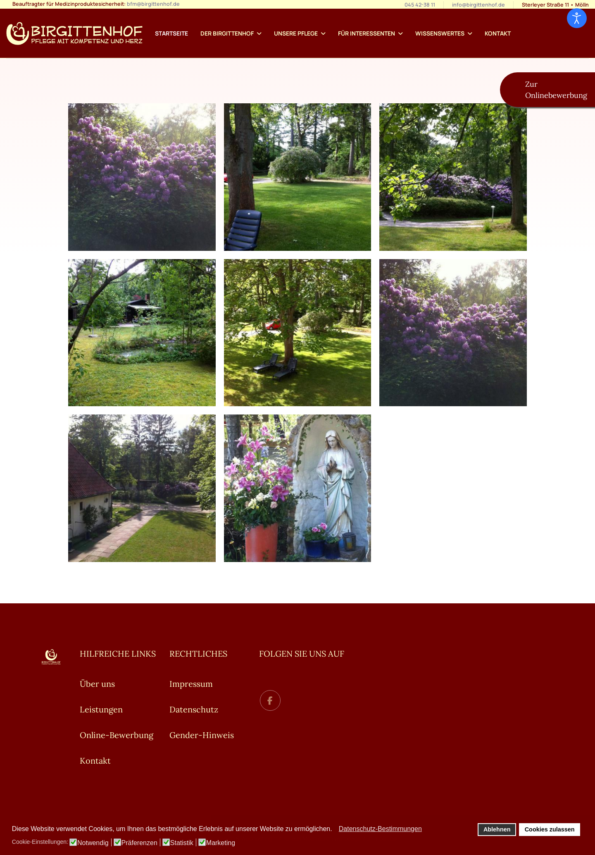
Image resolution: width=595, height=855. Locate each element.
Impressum (191, 684)
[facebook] (270, 700)
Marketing (220, 843)
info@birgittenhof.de (478, 4)
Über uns (97, 684)
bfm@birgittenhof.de (153, 3)
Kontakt (498, 33)
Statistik (181, 843)
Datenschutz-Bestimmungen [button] (380, 828)
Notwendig (93, 843)
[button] (334, 829)
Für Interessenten (366, 33)
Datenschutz (193, 709)
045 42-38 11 (420, 4)
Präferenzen (139, 843)
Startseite (171, 33)
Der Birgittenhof (227, 33)
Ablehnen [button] (497, 829)
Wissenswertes (439, 33)
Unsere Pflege (296, 33)
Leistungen (101, 709)
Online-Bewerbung (116, 735)
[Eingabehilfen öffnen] (577, 18)
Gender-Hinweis (201, 735)
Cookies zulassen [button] (550, 829)
